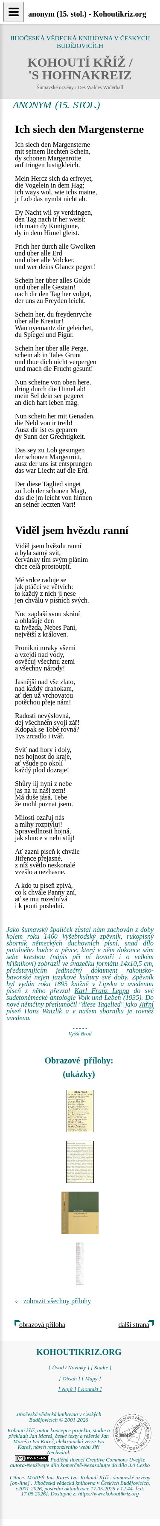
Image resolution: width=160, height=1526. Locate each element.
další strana (134, 1324)
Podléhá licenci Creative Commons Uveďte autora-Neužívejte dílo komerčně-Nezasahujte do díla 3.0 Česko (80, 1462)
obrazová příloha (42, 1324)
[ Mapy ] (91, 1379)
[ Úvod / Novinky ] (69, 1368)
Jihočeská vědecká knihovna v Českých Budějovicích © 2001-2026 (59, 1417)
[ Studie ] (101, 1368)
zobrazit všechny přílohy (57, 1300)
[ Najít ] (67, 1389)
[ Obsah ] (69, 1379)
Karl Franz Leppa (102, 990)
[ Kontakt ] (90, 1389)
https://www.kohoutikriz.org (108, 1494)
